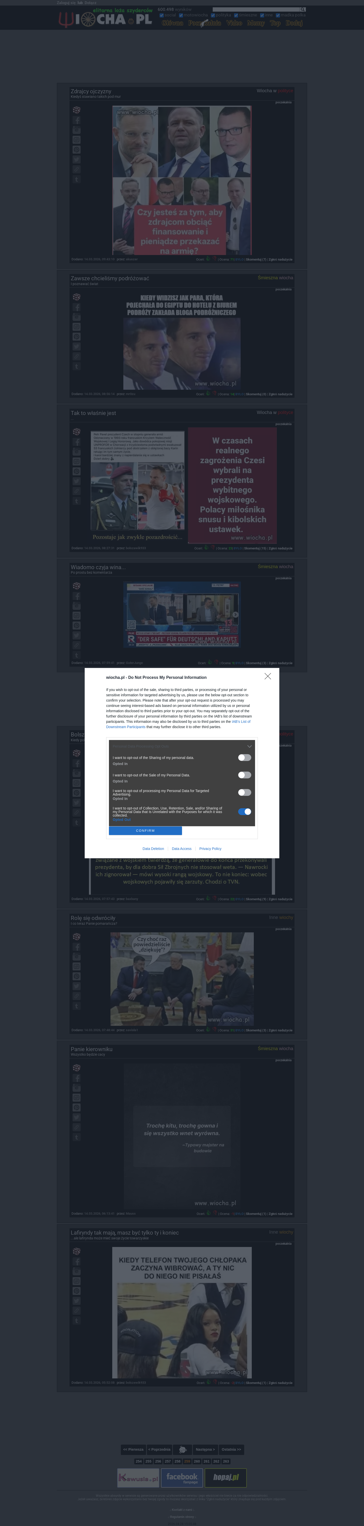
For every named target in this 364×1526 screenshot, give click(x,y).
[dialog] (182, 763)
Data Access (182, 849)
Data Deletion (153, 849)
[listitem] (182, 746)
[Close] (269, 678)
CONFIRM (145, 831)
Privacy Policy (210, 849)
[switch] (244, 757)
